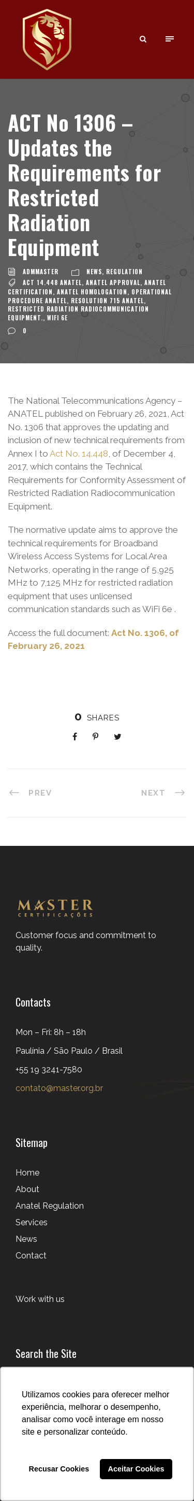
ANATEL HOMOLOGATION (92, 292)
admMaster (40, 271)
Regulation (124, 271)
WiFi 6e (57, 318)
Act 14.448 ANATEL (52, 282)
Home (27, 1173)
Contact (31, 1256)
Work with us (40, 1299)
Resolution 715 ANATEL (107, 300)
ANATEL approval (113, 282)
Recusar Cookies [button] (59, 1469)
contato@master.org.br (59, 1088)
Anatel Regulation (50, 1206)
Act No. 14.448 (79, 453)
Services (32, 1222)
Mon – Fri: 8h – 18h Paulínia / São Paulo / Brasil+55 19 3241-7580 (69, 1050)
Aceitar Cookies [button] (136, 1469)
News (94, 271)
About (27, 1189)
